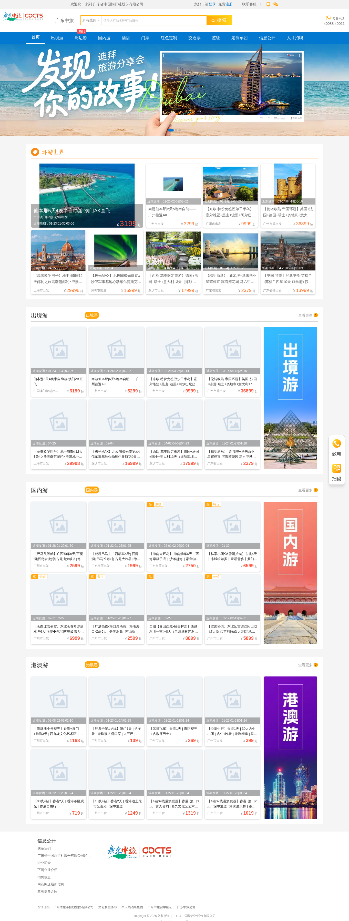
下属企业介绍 (47, 870)
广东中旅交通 (186, 907)
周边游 (81, 38)
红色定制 (169, 38)
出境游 (57, 38)
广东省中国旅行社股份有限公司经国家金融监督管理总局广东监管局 (87, 855)
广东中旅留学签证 (160, 907)
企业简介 (44, 863)
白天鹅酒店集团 (132, 907)
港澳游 (92, 665)
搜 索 (218, 20)
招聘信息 (44, 877)
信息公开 (267, 38)
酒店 (126, 38)
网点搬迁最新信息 (50, 884)
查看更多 (308, 315)
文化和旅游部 (107, 907)
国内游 (104, 38)
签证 (216, 38)
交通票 (194, 38)
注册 (229, 4)
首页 (36, 37)
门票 (145, 38)
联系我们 (44, 848)
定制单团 (239, 38)
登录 (212, 4)
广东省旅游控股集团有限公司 (74, 907)
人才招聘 (295, 38)
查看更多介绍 (47, 891)
